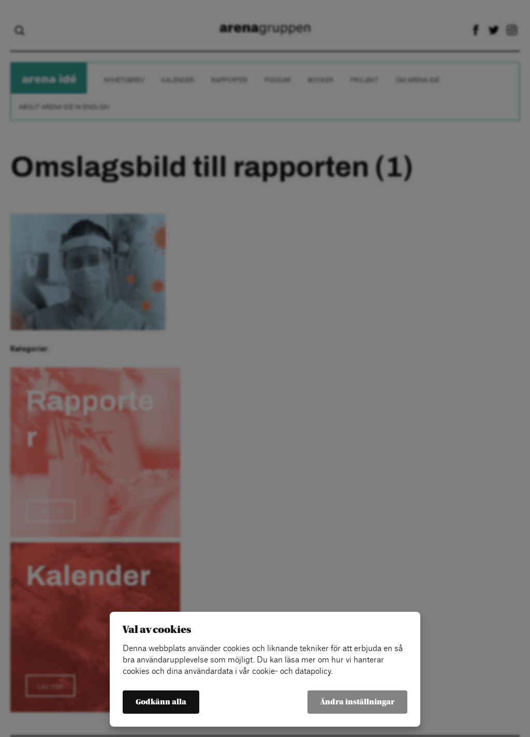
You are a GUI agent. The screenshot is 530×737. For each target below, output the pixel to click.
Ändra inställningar (357, 702)
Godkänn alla (161, 702)
